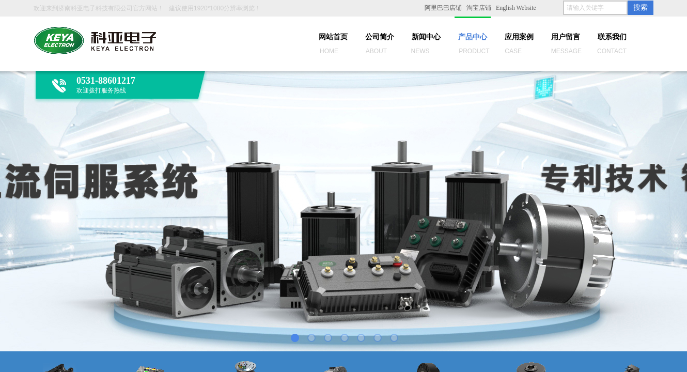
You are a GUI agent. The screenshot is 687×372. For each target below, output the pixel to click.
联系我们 (612, 37)
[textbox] (595, 8)
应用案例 (519, 37)
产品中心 (472, 37)
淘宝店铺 (478, 7)
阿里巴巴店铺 (443, 7)
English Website (516, 7)
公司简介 (379, 37)
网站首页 (333, 37)
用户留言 (565, 37)
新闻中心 (426, 37)
